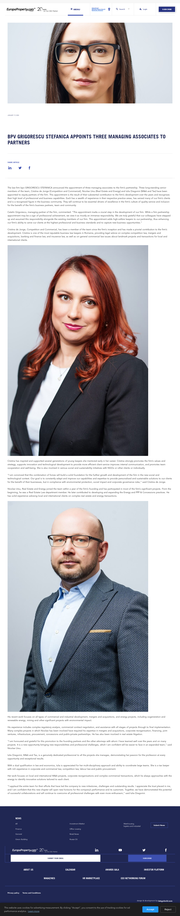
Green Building (21, 839)
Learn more (33, 911)
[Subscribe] (147, 858)
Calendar (70, 869)
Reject (168, 909)
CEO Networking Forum (133, 878)
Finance (18, 829)
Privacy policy (13, 893)
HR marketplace (91, 878)
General (18, 834)
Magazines (49, 878)
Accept (150, 909)
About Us (28, 869)
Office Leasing (75, 829)
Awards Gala (112, 869)
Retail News (74, 834)
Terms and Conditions (31, 893)
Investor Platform (154, 869)
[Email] (55, 858)
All (16, 824)
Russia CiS (74, 839)
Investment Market (77, 824)
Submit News (159, 825)
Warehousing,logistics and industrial (132, 825)
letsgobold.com (165, 901)
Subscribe (167, 9)
